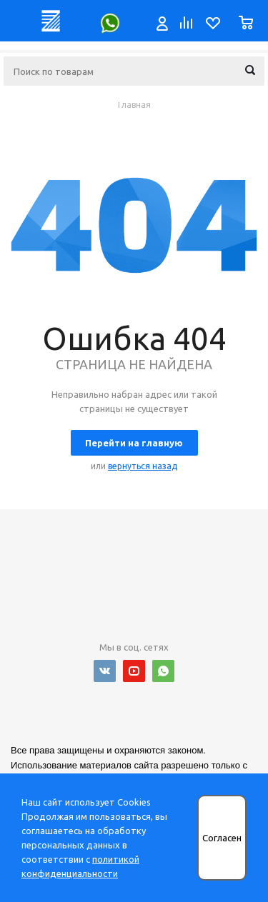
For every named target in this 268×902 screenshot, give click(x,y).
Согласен (222, 838)
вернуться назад (142, 466)
